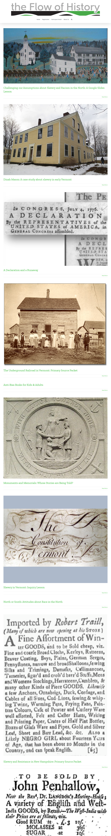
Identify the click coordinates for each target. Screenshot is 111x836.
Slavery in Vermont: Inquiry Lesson (24, 587)
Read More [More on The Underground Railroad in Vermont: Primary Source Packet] (105, 376)
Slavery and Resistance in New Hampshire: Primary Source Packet (42, 761)
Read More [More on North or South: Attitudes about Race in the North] (105, 607)
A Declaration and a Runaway (20, 270)
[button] (71, 19)
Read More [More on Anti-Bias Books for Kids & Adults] (105, 390)
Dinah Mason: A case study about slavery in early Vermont (37, 179)
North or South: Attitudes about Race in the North (33, 601)
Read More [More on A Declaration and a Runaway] (105, 275)
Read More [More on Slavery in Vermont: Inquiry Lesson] (105, 593)
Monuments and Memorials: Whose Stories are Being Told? (38, 483)
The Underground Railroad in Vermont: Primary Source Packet (40, 370)
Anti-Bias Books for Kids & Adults (23, 384)
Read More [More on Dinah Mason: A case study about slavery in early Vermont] (105, 185)
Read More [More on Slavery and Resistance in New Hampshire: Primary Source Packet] (105, 767)
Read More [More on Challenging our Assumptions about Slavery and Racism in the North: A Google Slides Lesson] (105, 97)
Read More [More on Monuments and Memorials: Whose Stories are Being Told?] (105, 488)
